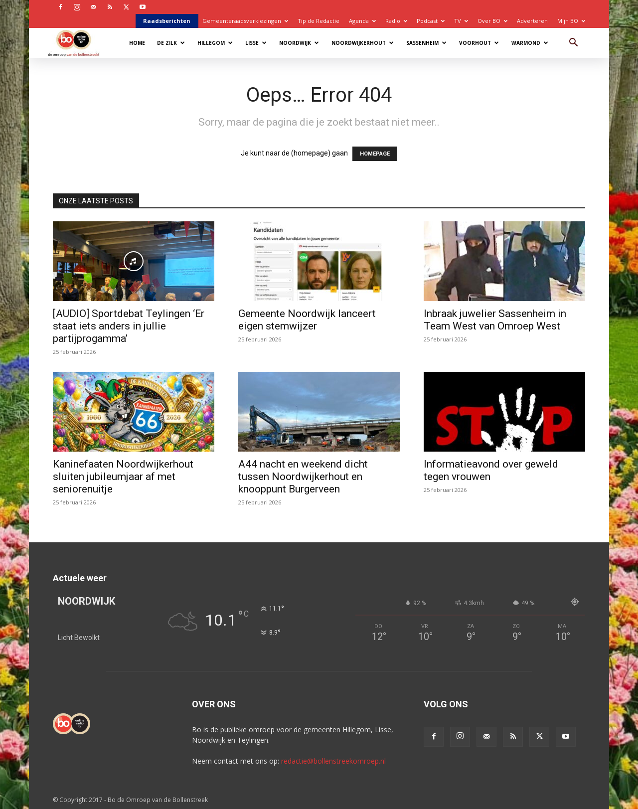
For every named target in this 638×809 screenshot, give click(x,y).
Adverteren (532, 20)
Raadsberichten (166, 20)
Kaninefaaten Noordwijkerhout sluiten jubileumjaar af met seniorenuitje (123, 476)
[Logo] (78, 42)
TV (461, 20)
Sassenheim (426, 42)
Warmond (529, 42)
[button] (573, 43)
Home (137, 42)
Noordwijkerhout (362, 42)
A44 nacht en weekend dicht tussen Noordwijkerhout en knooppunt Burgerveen (303, 476)
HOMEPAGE (375, 154)
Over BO (492, 20)
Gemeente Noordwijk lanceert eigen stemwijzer (307, 320)
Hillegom (215, 42)
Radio (396, 20)
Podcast (431, 20)
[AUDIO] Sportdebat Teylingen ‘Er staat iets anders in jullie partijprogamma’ (128, 326)
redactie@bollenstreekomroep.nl (333, 761)
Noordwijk (299, 42)
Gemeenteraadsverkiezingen (245, 20)
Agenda (362, 20)
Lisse (256, 42)
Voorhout (479, 42)
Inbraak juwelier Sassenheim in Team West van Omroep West (495, 320)
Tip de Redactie (318, 20)
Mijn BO (571, 20)
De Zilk (171, 42)
